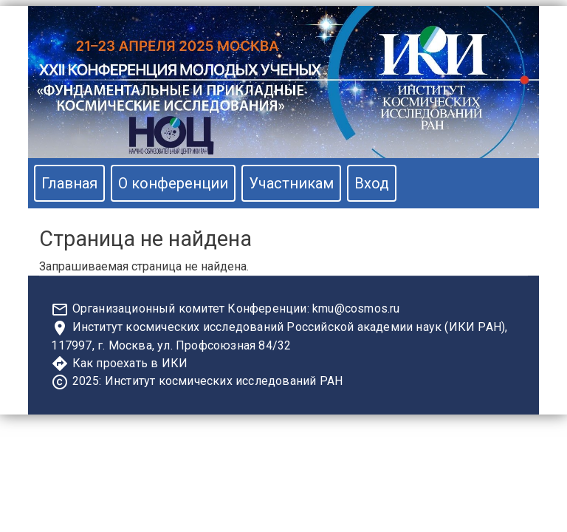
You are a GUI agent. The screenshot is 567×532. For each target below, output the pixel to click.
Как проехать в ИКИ (130, 363)
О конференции (173, 183)
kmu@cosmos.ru (356, 308)
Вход (371, 183)
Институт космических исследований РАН (224, 381)
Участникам (291, 183)
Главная (69, 183)
